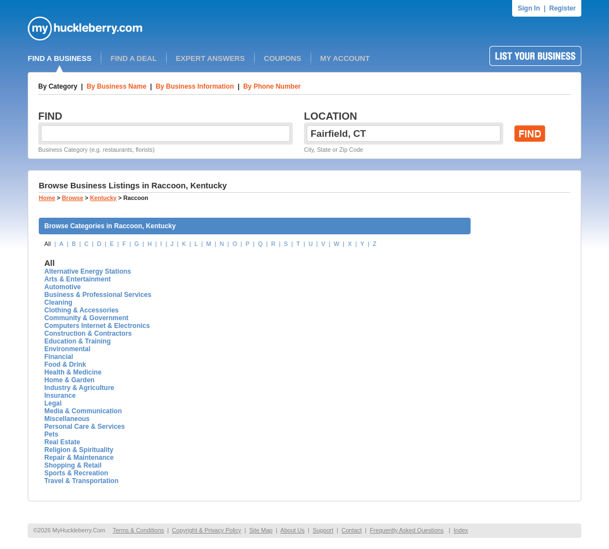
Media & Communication (83, 411)
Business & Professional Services (97, 295)
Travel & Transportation (81, 481)
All (47, 243)
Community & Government (86, 318)
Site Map (260, 530)
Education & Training (77, 341)
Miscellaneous (67, 419)
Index (460, 530)
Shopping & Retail (72, 465)
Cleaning (58, 302)
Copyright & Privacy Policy (206, 530)
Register (562, 8)
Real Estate (62, 442)
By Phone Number (272, 86)
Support (323, 530)
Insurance (60, 395)
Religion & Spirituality (78, 450)
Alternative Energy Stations (87, 271)
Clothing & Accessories (81, 310)
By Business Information (195, 86)
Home (47, 197)
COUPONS (282, 58)
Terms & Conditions (138, 530)
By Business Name (116, 86)
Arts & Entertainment (77, 279)
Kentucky (103, 197)
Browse (73, 197)
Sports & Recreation (76, 473)
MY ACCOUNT (345, 58)
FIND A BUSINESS (59, 58)
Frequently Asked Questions (406, 530)
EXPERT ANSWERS (210, 58)
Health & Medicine (72, 372)
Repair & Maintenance (78, 457)
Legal (52, 403)
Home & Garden (69, 380)
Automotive (62, 287)
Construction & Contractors (88, 333)
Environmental (67, 349)
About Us (292, 530)
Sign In (529, 8)
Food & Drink (65, 364)
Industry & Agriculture (79, 388)
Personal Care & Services (84, 426)
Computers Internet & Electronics (97, 326)
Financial (58, 357)
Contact (352, 530)
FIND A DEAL (134, 58)
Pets (51, 434)
